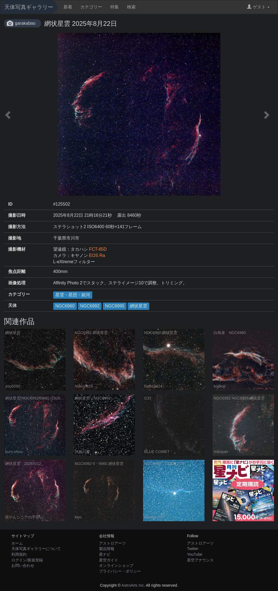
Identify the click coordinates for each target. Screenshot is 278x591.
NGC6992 (89, 306)
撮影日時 (17, 215)
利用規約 (19, 554)
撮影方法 (17, 226)
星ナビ (104, 554)
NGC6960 (65, 306)
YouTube (195, 554)
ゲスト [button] (258, 7)
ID (10, 204)
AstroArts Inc (132, 585)
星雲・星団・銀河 (72, 295)
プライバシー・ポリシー (120, 571)
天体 (12, 305)
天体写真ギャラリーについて (36, 548)
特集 (114, 7)
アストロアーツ (112, 543)
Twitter (192, 548)
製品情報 (106, 548)
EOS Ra (97, 255)
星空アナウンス (200, 560)
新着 (68, 7)
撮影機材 (17, 249)
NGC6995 (114, 306)
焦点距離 (17, 271)
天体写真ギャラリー (28, 7)
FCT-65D (98, 249)
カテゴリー (91, 7)
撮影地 (14, 238)
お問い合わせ (22, 565)
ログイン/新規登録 (27, 560)
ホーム (17, 543)
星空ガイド (108, 560)
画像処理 (17, 283)
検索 (131, 7)
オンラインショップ (116, 565)
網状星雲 (138, 306)
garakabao (25, 23)
